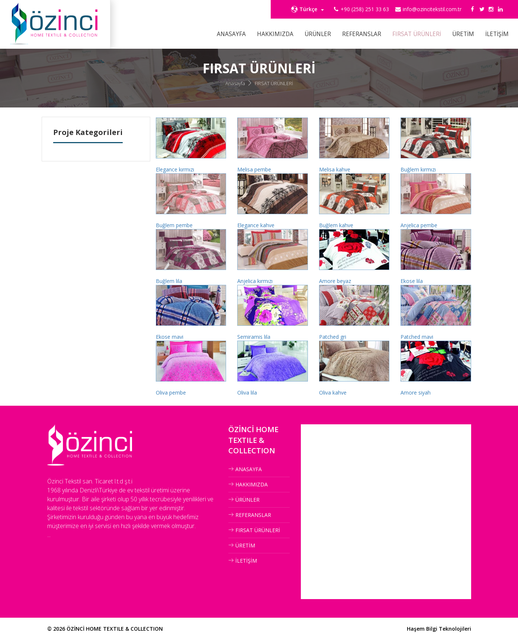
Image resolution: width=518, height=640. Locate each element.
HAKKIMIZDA (275, 34)
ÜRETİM (463, 34)
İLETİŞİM (497, 34)
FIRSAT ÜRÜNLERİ (416, 34)
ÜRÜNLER (318, 34)
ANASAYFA (231, 34)
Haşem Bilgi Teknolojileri (439, 628)
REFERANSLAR (361, 34)
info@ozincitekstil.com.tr (432, 9)
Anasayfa (235, 83)
